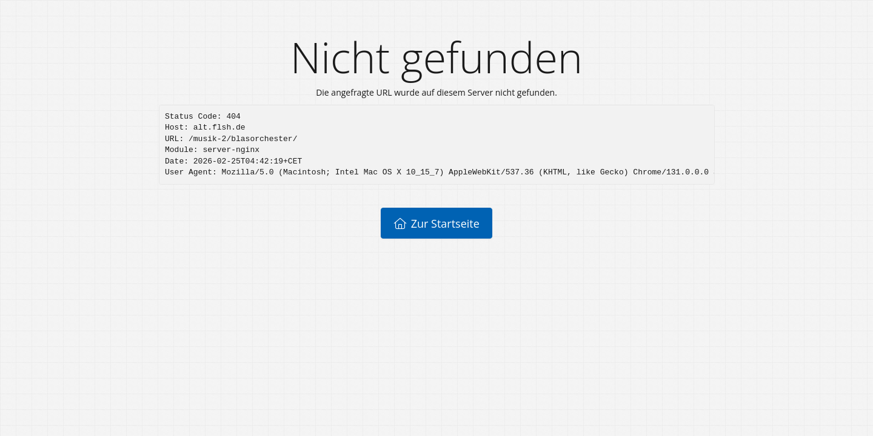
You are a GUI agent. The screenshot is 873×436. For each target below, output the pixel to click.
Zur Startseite (436, 223)
